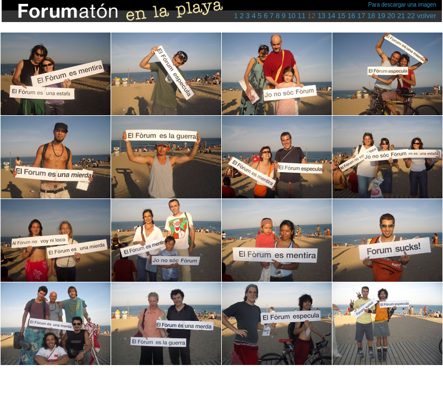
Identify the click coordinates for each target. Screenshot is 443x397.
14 (331, 16)
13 (321, 16)
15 (341, 16)
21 (401, 16)
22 (411, 16)
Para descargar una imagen (402, 5)
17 (361, 16)
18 (371, 16)
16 (351, 16)
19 (381, 16)
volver (426, 16)
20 (391, 16)
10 (292, 16)
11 (301, 16)
